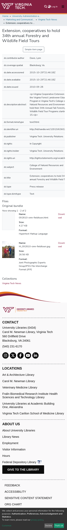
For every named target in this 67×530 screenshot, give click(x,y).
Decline (48, 525)
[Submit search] (45, 6)
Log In (54, 6)
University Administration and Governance (26, 16)
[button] (49, 6)
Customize (6, 525)
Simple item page (33, 49)
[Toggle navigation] (63, 7)
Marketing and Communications (20, 19)
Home (5, 16)
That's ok (59, 525)
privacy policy (37, 519)
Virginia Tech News (47, 19)
